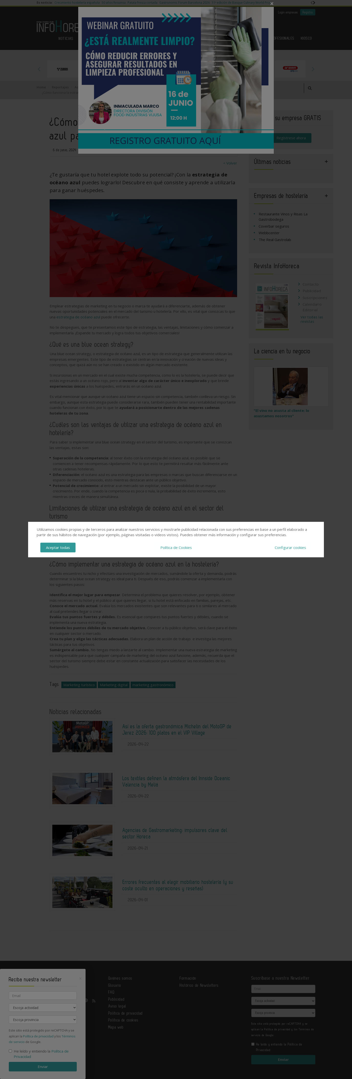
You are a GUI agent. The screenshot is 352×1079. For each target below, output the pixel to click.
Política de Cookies (176, 547)
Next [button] (312, 69)
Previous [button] (39, 69)
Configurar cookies (290, 547)
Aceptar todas (58, 547)
